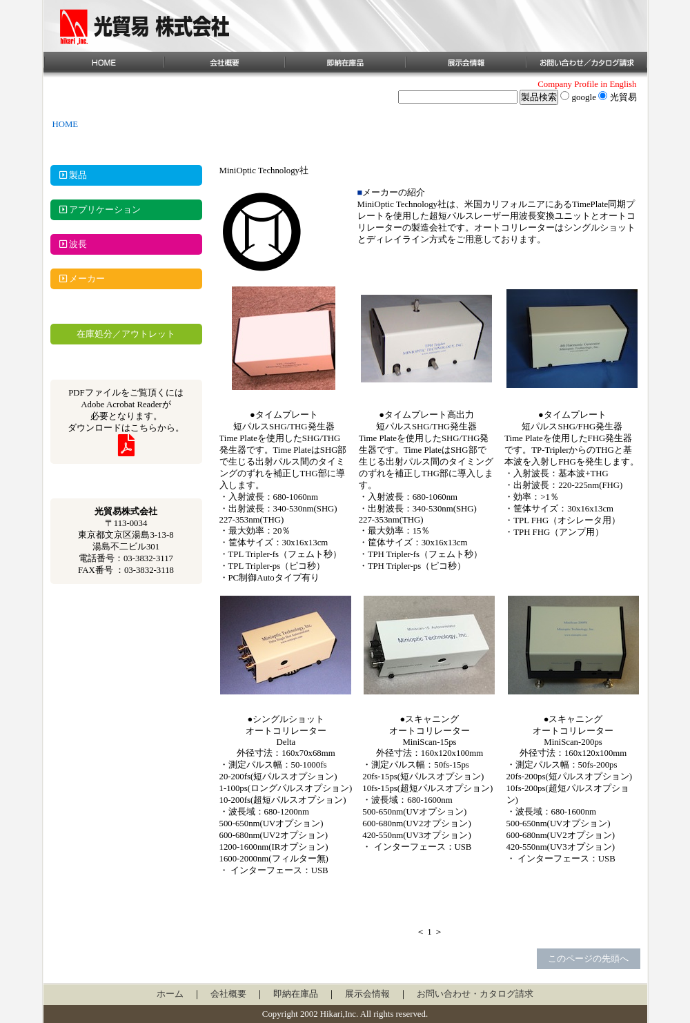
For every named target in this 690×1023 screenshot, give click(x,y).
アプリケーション (95, 210)
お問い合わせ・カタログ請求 (475, 994)
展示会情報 (367, 994)
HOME (65, 124)
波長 (68, 244)
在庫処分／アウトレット (126, 334)
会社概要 (228, 994)
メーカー (77, 279)
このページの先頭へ (588, 959)
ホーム (170, 994)
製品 (68, 175)
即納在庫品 (295, 994)
